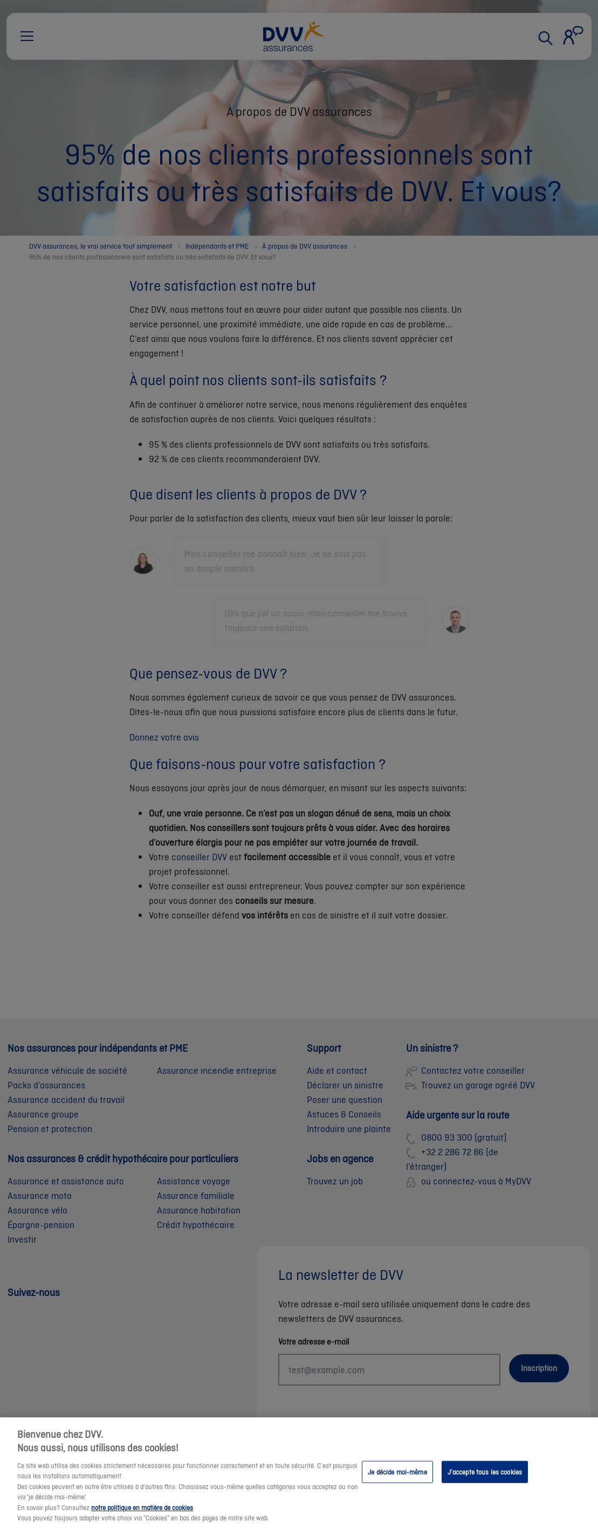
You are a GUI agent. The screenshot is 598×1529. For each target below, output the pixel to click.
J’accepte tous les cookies (485, 1480)
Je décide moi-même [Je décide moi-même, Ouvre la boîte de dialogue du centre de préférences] (397, 1480)
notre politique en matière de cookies (142, 1516)
